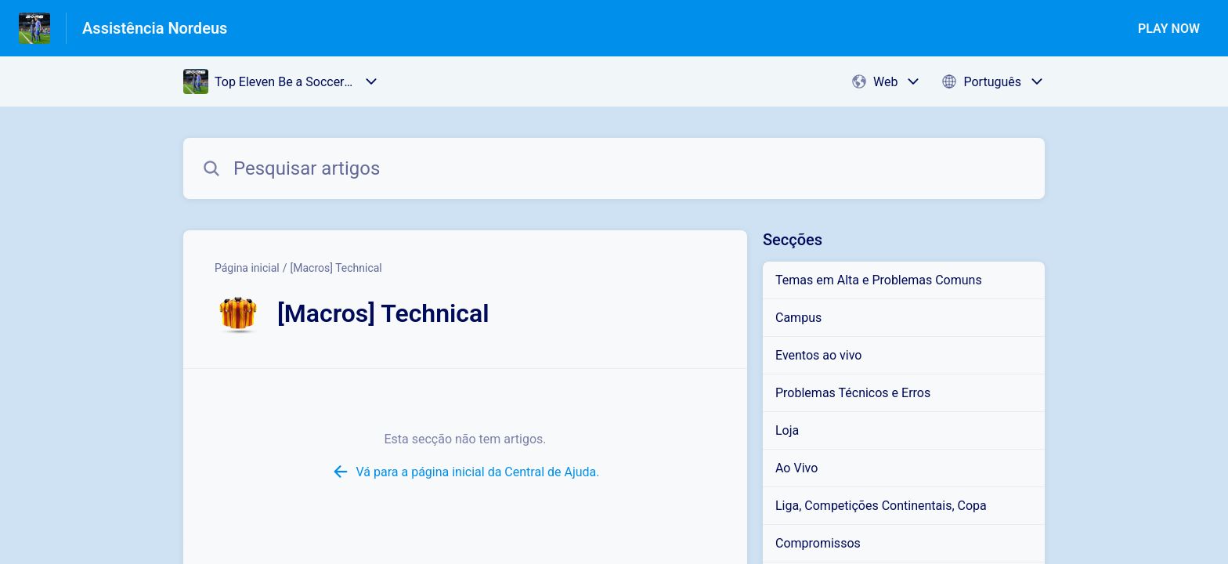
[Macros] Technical (336, 268)
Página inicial (247, 268)
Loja (787, 430)
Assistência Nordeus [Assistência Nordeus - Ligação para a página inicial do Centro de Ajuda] (154, 28)
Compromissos (818, 543)
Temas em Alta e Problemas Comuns (878, 280)
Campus (798, 317)
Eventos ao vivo (818, 355)
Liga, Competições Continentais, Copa (881, 505)
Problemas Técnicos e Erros (852, 392)
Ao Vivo (796, 468)
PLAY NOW (1169, 28)
